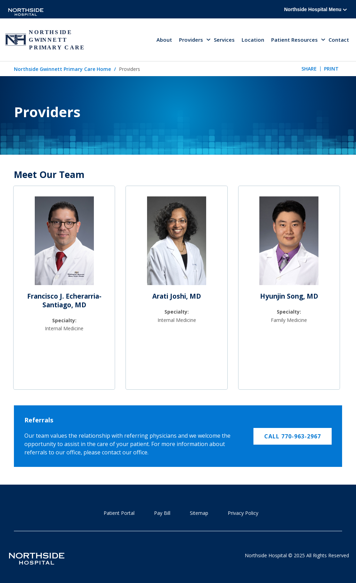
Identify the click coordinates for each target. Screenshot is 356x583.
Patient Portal (119, 513)
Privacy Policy (243, 513)
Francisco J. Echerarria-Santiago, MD (64, 300)
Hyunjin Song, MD (289, 296)
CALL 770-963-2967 (292, 436)
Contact (339, 39)
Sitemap (199, 513)
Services (224, 39)
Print (331, 68)
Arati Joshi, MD (176, 296)
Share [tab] (309, 68)
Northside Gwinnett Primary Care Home (62, 69)
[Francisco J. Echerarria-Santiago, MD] (64, 244)
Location (253, 39)
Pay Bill (162, 513)
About (164, 39)
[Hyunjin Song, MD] (288, 244)
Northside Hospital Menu (315, 9)
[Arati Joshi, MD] (176, 244)
